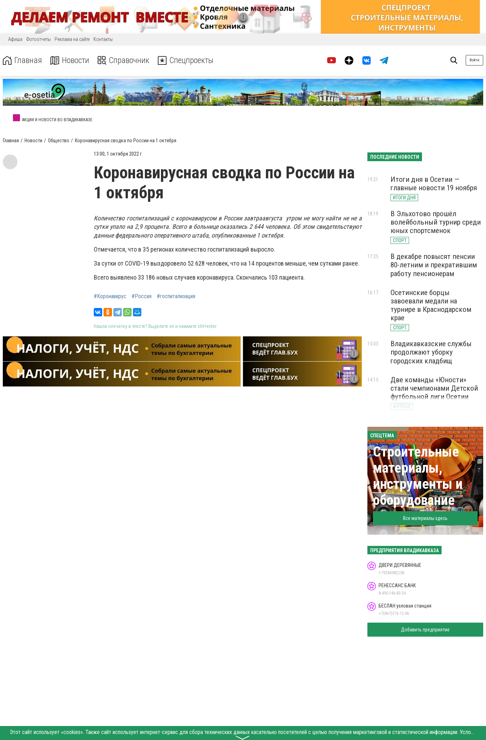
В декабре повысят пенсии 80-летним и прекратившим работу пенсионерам (433, 265)
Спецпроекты (187, 60)
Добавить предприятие (425, 629)
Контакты (103, 39)
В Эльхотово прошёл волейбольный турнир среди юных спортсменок (435, 222)
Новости (69, 60)
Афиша (15, 39)
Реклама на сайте (72, 39)
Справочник (124, 60)
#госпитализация (176, 296)
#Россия (142, 296)
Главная (22, 60)
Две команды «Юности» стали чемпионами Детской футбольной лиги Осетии (434, 388)
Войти (474, 60)
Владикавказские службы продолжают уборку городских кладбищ (431, 352)
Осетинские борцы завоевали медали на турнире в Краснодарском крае (430, 305)
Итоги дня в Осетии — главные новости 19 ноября (433, 183)
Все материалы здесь (425, 518)
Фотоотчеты (38, 39)
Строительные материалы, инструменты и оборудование (418, 476)
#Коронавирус (110, 296)
